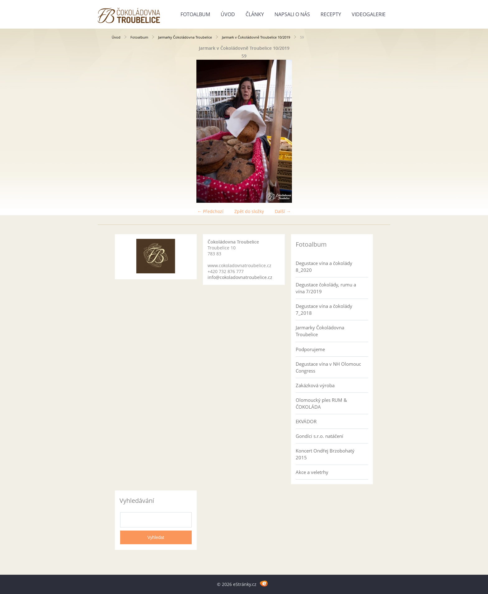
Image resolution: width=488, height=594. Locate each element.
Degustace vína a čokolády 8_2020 (324, 266)
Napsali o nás (292, 14)
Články (255, 14)
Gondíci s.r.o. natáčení (319, 436)
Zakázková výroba (315, 385)
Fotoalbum (195, 14)
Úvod (228, 14)
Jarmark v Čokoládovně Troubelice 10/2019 (256, 37)
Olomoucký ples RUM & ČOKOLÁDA (321, 403)
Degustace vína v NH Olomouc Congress (328, 367)
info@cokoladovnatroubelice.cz (240, 277)
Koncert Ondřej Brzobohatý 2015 (325, 454)
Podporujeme (310, 349)
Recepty (331, 14)
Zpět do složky (249, 211)
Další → (283, 211)
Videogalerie (369, 14)
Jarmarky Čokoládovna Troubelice (185, 37)
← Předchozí (210, 211)
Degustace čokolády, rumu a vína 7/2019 (326, 288)
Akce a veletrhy (312, 472)
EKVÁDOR (306, 421)
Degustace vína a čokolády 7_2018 (324, 309)
